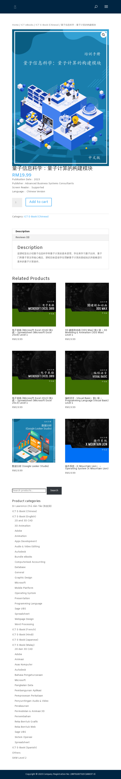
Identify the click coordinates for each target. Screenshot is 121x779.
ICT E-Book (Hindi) (22, 634)
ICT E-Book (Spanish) (24, 747)
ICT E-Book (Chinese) (47, 25)
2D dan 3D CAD (24, 649)
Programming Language (28, 603)
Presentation (22, 598)
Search (54, 490)
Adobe (18, 531)
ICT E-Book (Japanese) (25, 640)
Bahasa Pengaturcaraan (29, 675)
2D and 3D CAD (24, 520)
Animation (21, 536)
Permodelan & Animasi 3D (30, 711)
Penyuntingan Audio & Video (31, 701)
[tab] (60, 232)
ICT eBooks (27, 25)
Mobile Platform (24, 588)
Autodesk (20, 552)
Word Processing (24, 624)
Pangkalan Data (24, 685)
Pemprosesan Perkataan (29, 695)
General (19, 572)
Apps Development (26, 541)
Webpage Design (24, 619)
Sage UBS (20, 608)
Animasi (19, 659)
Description (23, 231)
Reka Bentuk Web (25, 727)
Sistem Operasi (23, 737)
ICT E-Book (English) (24, 516)
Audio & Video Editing (27, 546)
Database (20, 567)
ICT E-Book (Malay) (23, 645)
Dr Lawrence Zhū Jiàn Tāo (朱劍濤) (32, 506)
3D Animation (23, 526)
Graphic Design (23, 577)
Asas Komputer (23, 664)
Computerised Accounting (30, 562)
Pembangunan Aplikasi (28, 690)
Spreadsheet (22, 614)
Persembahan (23, 716)
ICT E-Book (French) (24, 629)
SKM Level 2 (19, 758)
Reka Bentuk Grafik (26, 721)
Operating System (25, 593)
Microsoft (20, 583)
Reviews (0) (22, 237)
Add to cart (38, 202)
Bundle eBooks (23, 557)
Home (15, 25)
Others (16, 753)
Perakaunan (22, 706)
